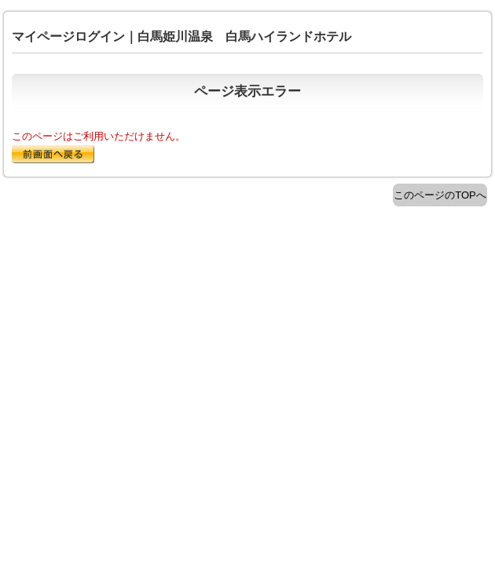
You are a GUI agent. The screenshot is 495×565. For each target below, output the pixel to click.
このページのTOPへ (440, 195)
